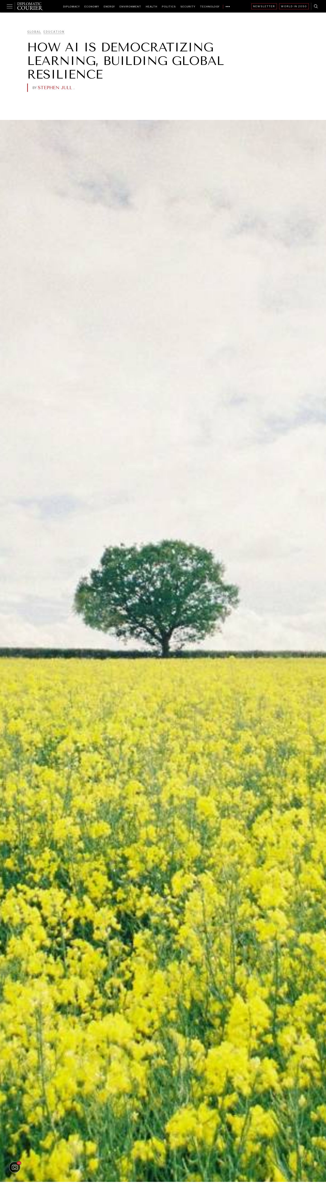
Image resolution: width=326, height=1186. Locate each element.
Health (151, 6)
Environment (130, 6)
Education (54, 31)
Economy (91, 6)
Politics (169, 6)
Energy (109, 6)
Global (34, 31)
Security (187, 6)
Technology (210, 6)
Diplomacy (71, 6)
